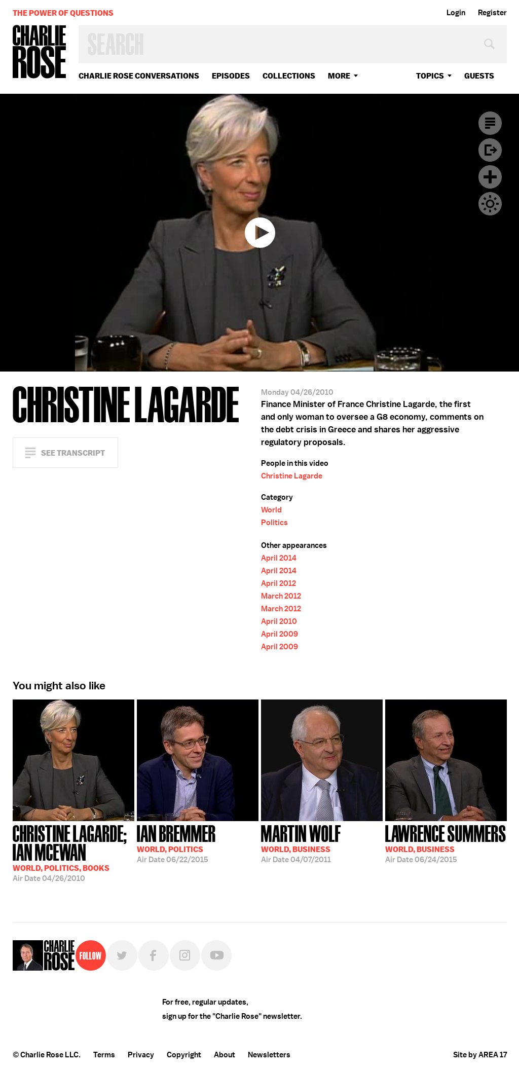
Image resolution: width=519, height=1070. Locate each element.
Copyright (184, 1055)
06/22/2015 (176, 843)
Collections (289, 76)
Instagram (185, 955)
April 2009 (279, 634)
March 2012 (281, 596)
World (271, 510)
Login (456, 13)
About (224, 1055)
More (339, 76)
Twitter (122, 955)
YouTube (216, 955)
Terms (104, 1055)
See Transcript (73, 453)
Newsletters (269, 1055)
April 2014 (278, 558)
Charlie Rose (39, 52)
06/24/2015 (445, 843)
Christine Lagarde (291, 476)
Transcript (490, 123)
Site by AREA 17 (480, 1055)
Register (492, 13)
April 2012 (278, 583)
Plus (490, 177)
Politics (274, 523)
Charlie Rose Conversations (139, 76)
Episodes (231, 76)
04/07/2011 (301, 843)
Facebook (153, 955)
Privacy (141, 1055)
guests (479, 76)
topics (430, 76)
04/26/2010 (73, 852)
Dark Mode (490, 203)
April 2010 (279, 621)
